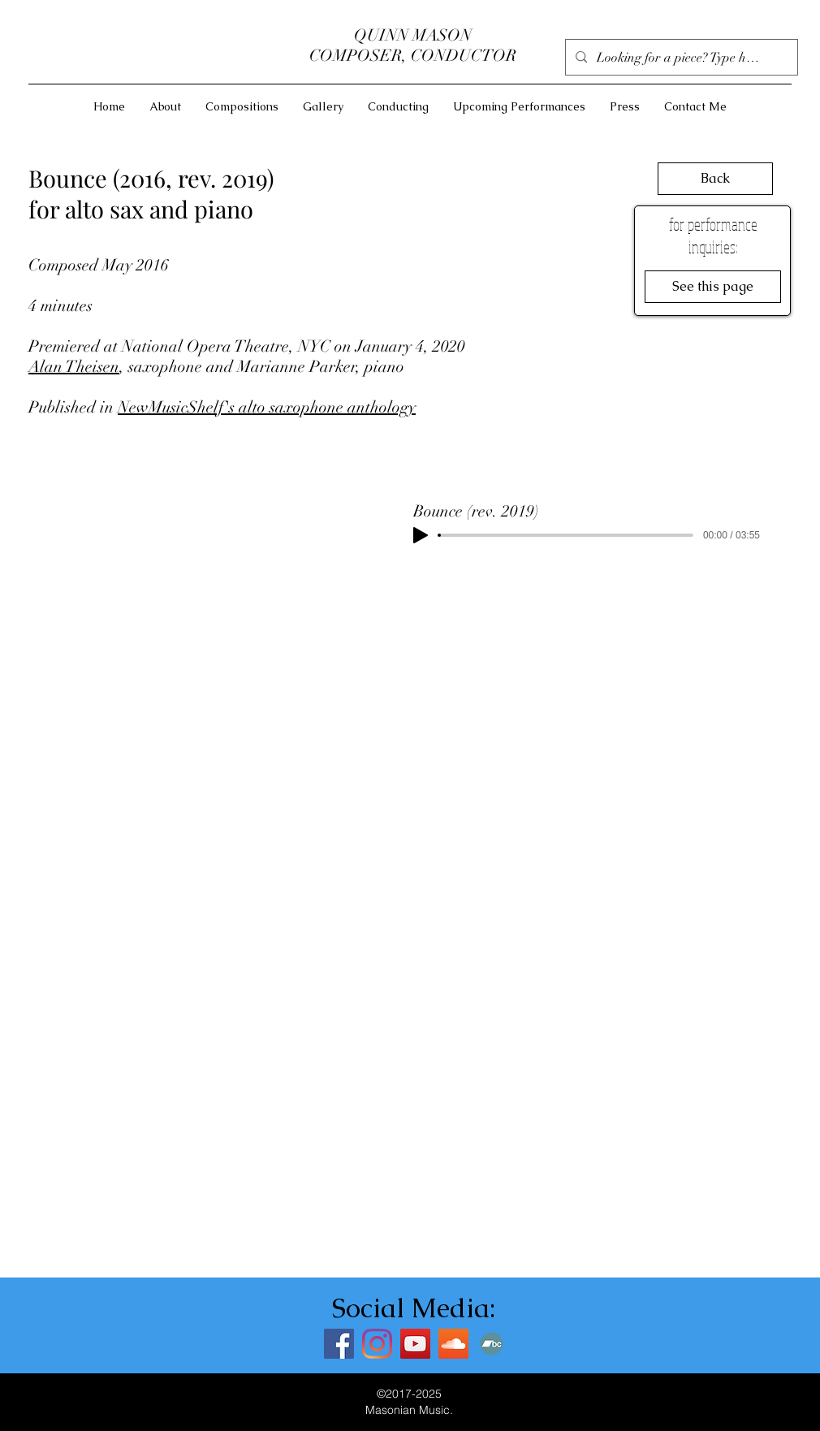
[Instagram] (377, 1344)
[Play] (420, 535)
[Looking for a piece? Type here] (680, 57)
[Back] (715, 178)
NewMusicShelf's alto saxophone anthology (267, 407)
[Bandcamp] (492, 1344)
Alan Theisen (73, 367)
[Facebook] (339, 1344)
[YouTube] (415, 1344)
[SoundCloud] (453, 1344)
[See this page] (713, 286)
